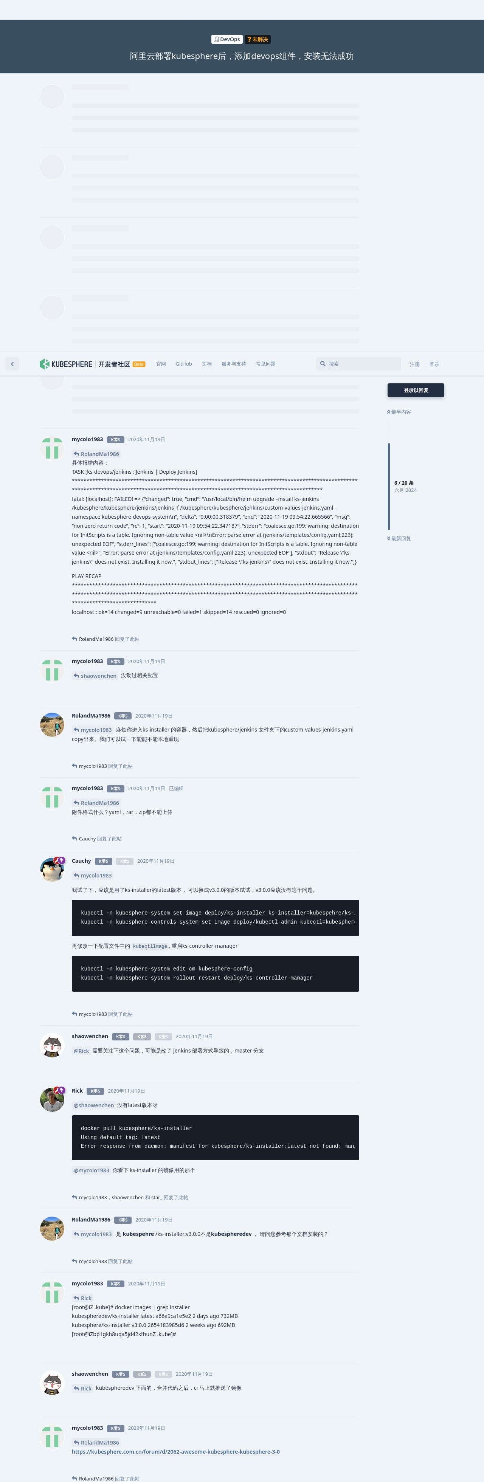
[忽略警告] (95, 1466)
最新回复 (399, 187)
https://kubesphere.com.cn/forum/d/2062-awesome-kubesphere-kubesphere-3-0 (176, 1100)
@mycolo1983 (91, 818)
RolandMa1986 (100, 102)
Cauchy (90, 1163)
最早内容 (399, 60)
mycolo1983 (96, 378)
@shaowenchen (94, 753)
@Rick (81, 699)
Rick (86, 946)
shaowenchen (98, 324)
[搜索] (358, 12)
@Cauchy (137, 1290)
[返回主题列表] (12, 12)
